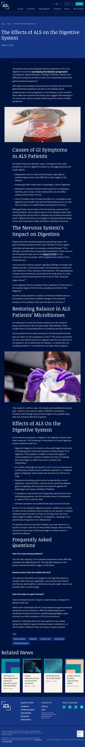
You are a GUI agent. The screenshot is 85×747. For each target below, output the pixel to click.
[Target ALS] (5, 8)
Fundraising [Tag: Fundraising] (59, 639)
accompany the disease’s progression (50, 71)
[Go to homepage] (5, 710)
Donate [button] (79, 4)
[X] (76, 707)
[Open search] (68, 4)
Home (3, 24)
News (8, 24)
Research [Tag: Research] (33, 639)
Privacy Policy (38, 739)
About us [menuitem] (68, 9)
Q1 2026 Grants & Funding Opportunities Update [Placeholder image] (73, 679)
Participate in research (27, 709)
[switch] (57, 4)
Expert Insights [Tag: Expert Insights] (19, 639)
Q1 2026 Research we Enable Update (53, 676)
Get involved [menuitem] (58, 9)
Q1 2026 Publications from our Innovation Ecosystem (32, 679)
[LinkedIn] (82, 707)
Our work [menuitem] (21, 9)
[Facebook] (64, 707)
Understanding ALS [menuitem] (45, 9)
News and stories (26, 713)
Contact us (44, 706)
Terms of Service (7, 741)
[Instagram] (70, 707)
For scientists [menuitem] (31, 9)
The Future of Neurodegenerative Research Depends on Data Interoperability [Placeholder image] (10, 680)
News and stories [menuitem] (79, 9)
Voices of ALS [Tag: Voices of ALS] (45, 639)
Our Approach (25, 706)
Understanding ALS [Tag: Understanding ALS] (21, 643)
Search (43, 709)
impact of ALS (49, 254)
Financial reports (26, 719)
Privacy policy (25, 716)
